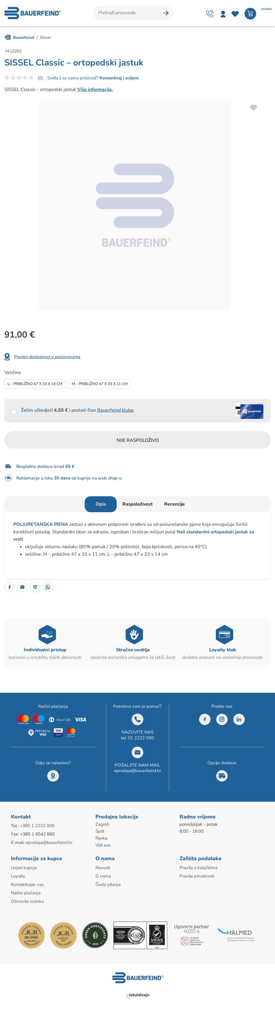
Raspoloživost (137, 504)
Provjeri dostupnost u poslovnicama (47, 357)
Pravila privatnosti (197, 876)
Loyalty (18, 876)
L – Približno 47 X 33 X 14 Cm (35, 383)
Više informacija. (95, 89)
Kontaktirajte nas (27, 884)
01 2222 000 (141, 738)
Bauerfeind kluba (115, 410)
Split (99, 831)
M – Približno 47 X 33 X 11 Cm (100, 383)
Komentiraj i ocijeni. (119, 78)
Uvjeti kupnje (24, 868)
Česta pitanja (108, 884)
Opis (101, 504)
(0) (40, 78)
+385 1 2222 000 (37, 826)
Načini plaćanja (26, 893)
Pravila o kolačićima (199, 868)
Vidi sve (103, 845)
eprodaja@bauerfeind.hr (137, 771)
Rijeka (101, 838)
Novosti (102, 868)
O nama (103, 876)
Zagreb (102, 824)
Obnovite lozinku (27, 901)
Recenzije (174, 504)
